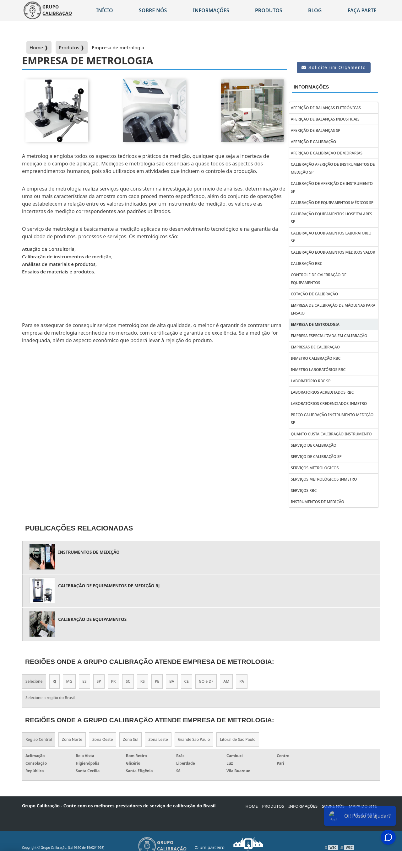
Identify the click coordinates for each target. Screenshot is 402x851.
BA (171, 681)
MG (69, 681)
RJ (54, 681)
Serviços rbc (304, 490)
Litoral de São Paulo (237, 739)
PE (157, 681)
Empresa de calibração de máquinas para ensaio (333, 309)
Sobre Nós (333, 806)
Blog (315, 10)
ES (84, 681)
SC (128, 681)
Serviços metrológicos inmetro (324, 479)
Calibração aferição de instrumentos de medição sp (333, 168)
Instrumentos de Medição (317, 501)
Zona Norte (72, 739)
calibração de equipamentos (92, 619)
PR (113, 681)
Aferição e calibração (313, 141)
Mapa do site (363, 806)
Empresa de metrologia (315, 324)
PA (241, 681)
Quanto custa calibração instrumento (331, 434)
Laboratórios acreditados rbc (322, 392)
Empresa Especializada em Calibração (329, 335)
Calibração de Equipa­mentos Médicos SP (332, 202)
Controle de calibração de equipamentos (318, 278)
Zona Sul (130, 739)
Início (104, 10)
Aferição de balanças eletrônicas (326, 107)
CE (186, 681)
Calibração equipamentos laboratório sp (331, 237)
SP (99, 681)
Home (252, 806)
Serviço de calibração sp (316, 456)
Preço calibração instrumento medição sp (332, 418)
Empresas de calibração (315, 347)
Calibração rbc (306, 263)
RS (142, 681)
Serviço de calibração (313, 445)
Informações (211, 10)
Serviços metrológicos (315, 468)
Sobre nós (153, 10)
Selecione (34, 681)
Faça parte (362, 10)
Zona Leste (158, 739)
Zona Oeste (102, 739)
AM (226, 681)
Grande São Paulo (194, 739)
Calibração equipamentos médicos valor (333, 252)
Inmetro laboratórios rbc (318, 369)
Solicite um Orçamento (334, 67)
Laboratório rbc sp (311, 381)
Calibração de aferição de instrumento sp (332, 187)
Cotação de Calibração (314, 294)
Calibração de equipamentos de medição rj (109, 586)
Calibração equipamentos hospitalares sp (331, 217)
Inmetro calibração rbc (315, 358)
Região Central (38, 739)
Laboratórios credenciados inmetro (329, 403)
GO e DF (206, 681)
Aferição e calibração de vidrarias (326, 153)
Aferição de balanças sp (315, 130)
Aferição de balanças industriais (325, 119)
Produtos (268, 10)
